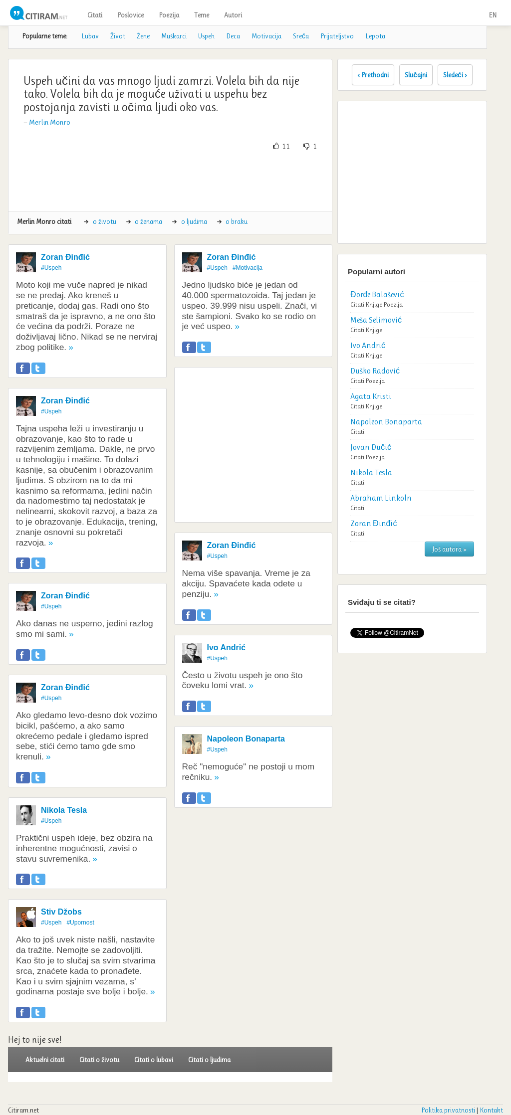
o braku (237, 221)
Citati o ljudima (209, 1060)
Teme (201, 15)
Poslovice (130, 15)
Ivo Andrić (226, 647)
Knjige (374, 304)
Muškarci (174, 36)
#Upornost (80, 922)
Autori (233, 15)
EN (493, 15)
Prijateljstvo (337, 36)
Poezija (169, 15)
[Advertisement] (197, 181)
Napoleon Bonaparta (246, 739)
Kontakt (491, 1110)
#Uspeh (51, 267)
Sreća (301, 36)
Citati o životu (99, 1060)
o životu (104, 221)
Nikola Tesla (64, 810)
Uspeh (206, 36)
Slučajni (416, 75)
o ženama (148, 221)
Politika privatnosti (448, 1110)
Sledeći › (455, 75)
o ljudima (194, 221)
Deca (233, 36)
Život (117, 36)
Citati (94, 15)
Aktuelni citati (44, 1060)
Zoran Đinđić (65, 257)
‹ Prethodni (373, 75)
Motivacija (266, 36)
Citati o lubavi (153, 1060)
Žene (143, 36)
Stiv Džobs (61, 912)
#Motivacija (247, 267)
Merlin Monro (49, 122)
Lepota (375, 36)
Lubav (90, 36)
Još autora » (449, 549)
